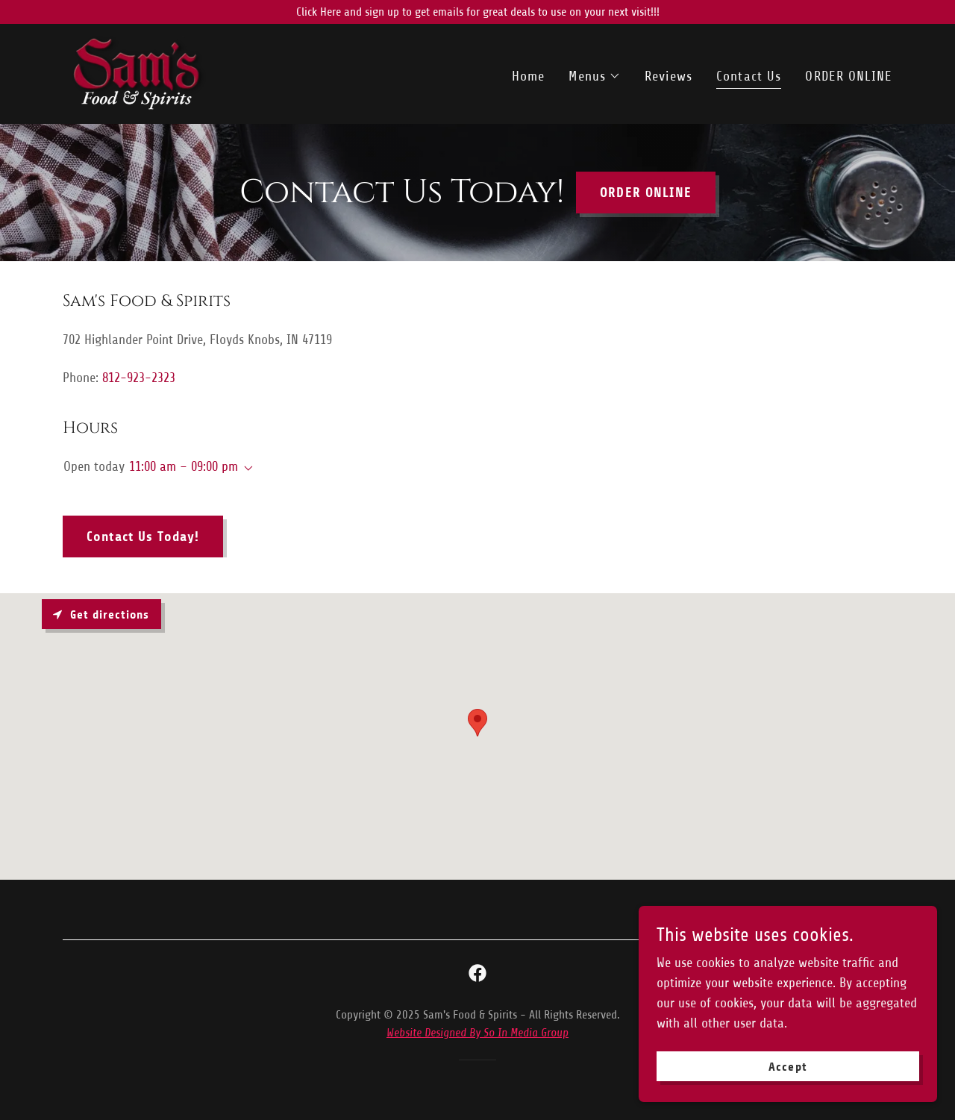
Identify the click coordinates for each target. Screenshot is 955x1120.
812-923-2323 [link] (138, 377)
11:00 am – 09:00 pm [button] (183, 466)
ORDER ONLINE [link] (848, 76)
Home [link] (528, 76)
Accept (787, 1067)
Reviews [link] (668, 76)
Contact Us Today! (143, 536)
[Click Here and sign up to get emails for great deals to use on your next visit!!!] (477, 12)
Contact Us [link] (748, 76)
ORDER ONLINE (646, 192)
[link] (139, 73)
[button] (595, 76)
